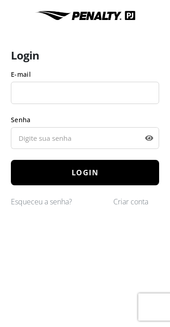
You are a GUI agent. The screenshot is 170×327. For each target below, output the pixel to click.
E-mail (21, 74)
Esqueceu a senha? (41, 202)
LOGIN (85, 173)
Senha (21, 119)
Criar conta (130, 202)
